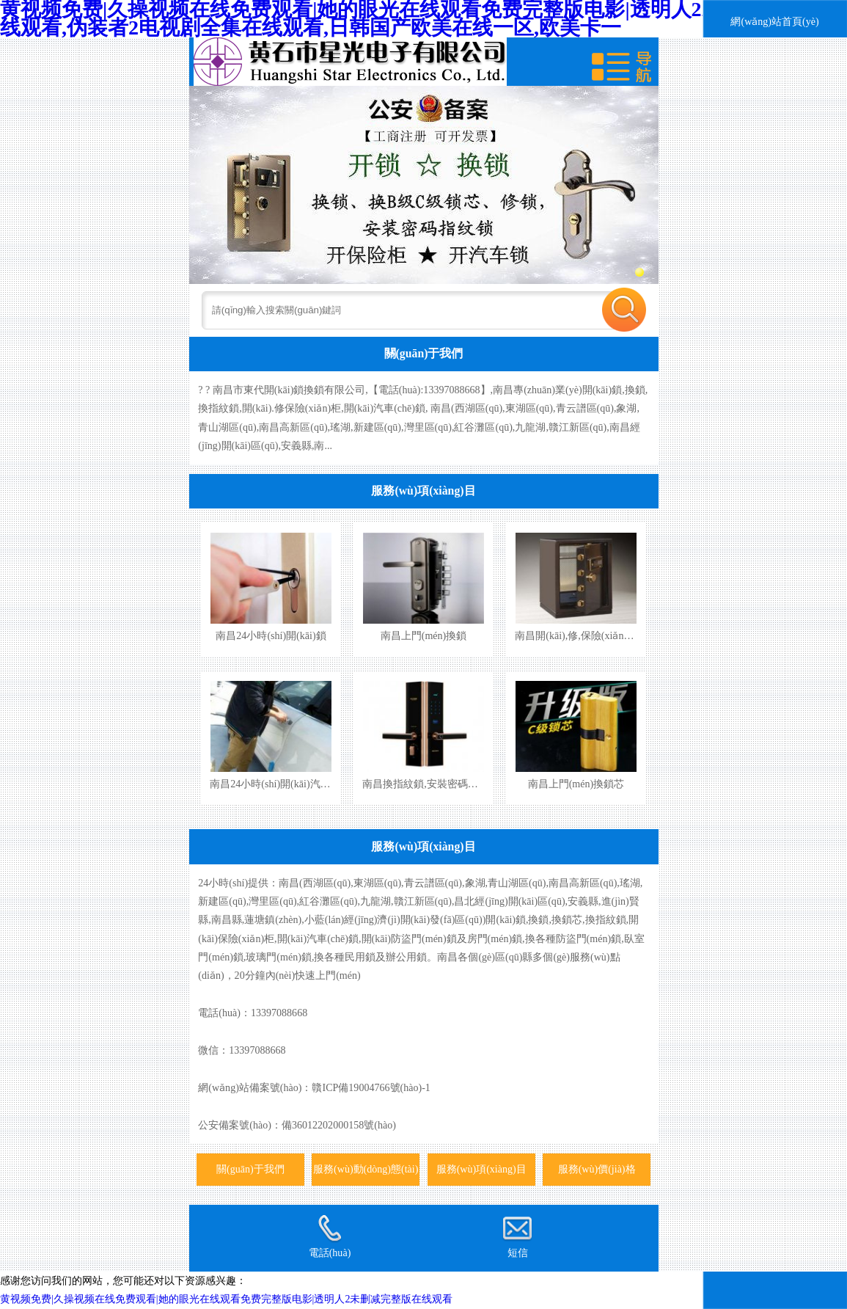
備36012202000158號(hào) (339, 1125)
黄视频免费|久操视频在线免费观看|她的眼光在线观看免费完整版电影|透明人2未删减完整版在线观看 (226, 1299)
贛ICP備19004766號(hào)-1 (371, 1087)
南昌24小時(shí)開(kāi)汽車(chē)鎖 (286, 784)
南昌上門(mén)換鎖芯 (576, 784)
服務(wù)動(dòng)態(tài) (365, 1169)
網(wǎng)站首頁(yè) (774, 21)
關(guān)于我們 (423, 353)
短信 (517, 1236)
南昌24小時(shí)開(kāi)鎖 (271, 635)
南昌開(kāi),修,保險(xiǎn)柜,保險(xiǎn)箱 (606, 635)
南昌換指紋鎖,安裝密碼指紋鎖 (430, 784)
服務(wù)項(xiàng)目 (423, 490)
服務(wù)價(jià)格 (597, 1169)
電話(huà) (330, 1236)
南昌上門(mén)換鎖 (424, 635)
